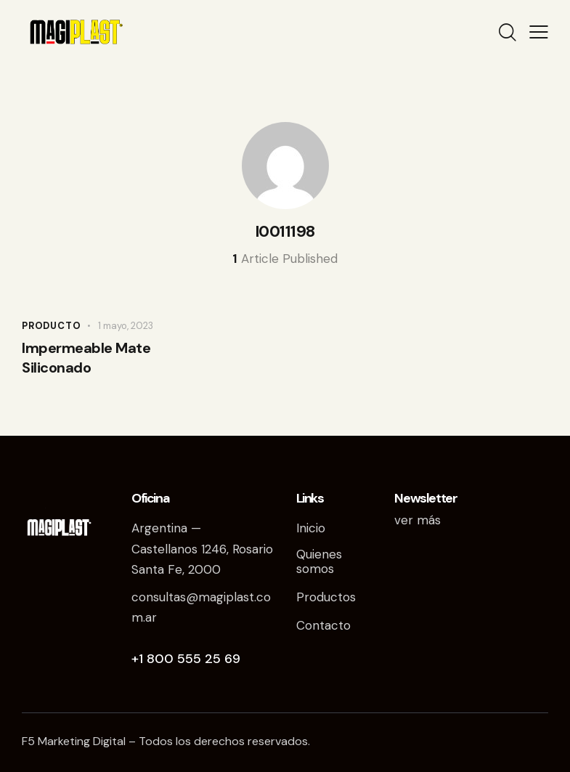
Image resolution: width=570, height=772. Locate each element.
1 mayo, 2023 (125, 326)
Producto (51, 326)
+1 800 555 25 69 (185, 658)
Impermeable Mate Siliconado (86, 357)
